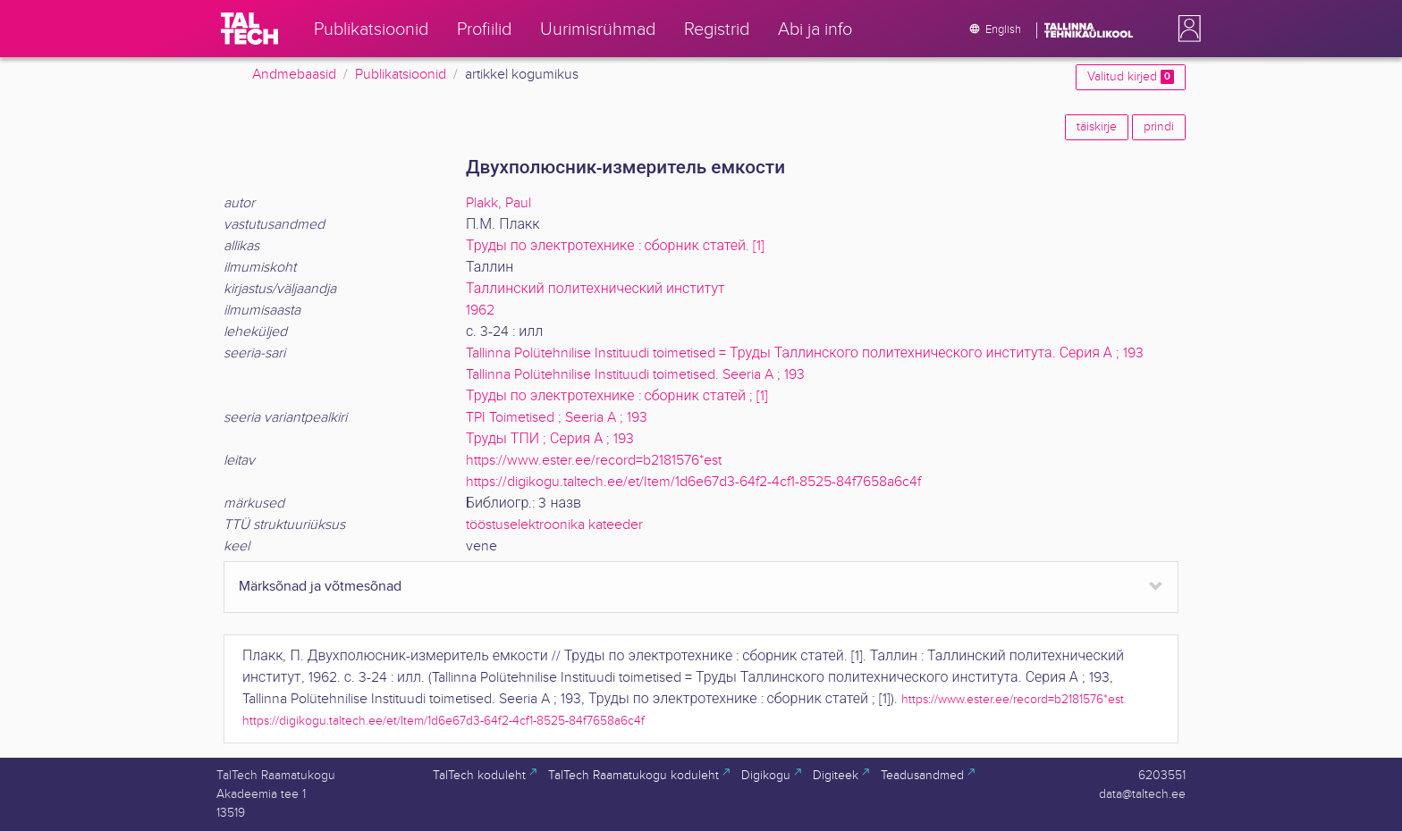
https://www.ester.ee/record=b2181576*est (594, 460)
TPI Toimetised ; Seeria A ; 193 (556, 417)
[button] (1185, 28)
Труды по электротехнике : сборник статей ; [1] (617, 396)
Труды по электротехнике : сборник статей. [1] (615, 246)
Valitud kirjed (1130, 77)
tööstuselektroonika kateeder (554, 524)
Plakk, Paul (498, 203)
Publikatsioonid (400, 74)
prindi (1159, 127)
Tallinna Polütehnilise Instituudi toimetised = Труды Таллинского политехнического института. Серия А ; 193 (805, 353)
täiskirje (1097, 127)
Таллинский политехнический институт (595, 289)
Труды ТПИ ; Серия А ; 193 (550, 439)
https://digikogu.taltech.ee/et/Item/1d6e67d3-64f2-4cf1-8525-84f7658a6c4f (693, 482)
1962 (480, 310)
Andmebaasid (294, 74)
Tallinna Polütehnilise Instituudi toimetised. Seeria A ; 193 (635, 374)
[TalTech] (249, 29)
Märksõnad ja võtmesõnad (320, 586)
